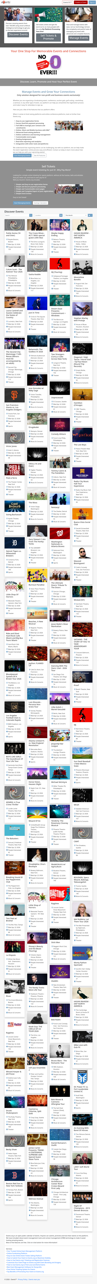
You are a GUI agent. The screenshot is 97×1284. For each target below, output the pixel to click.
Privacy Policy (22, 1279)
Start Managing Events (22, 155)
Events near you (34, 1279)
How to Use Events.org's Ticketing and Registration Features (28, 1260)
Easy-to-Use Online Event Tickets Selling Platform (24, 1256)
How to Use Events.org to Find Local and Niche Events (26, 1265)
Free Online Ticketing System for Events (21, 1269)
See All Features (39, 155)
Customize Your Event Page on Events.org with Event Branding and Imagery (34, 1262)
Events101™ (67, 2)
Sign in (92, 2)
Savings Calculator (40, 203)
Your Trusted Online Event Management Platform (24, 1251)
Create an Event (80, 2)
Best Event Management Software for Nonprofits (24, 1267)
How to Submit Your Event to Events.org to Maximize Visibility (29, 1258)
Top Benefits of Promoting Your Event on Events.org (25, 1272)
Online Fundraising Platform (17, 1253)
